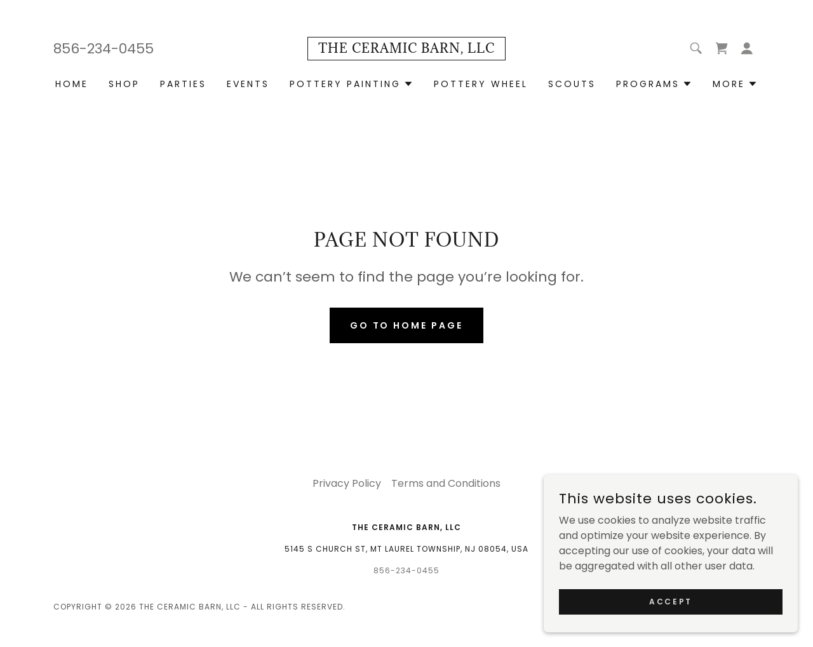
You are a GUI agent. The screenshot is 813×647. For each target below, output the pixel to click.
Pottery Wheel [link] (481, 84)
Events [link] (248, 84)
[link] (406, 49)
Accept (670, 601)
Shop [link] (124, 84)
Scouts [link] (572, 84)
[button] (747, 48)
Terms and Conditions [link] (446, 483)
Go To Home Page (407, 325)
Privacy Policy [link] (346, 483)
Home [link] (71, 84)
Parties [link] (183, 84)
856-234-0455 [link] (103, 48)
